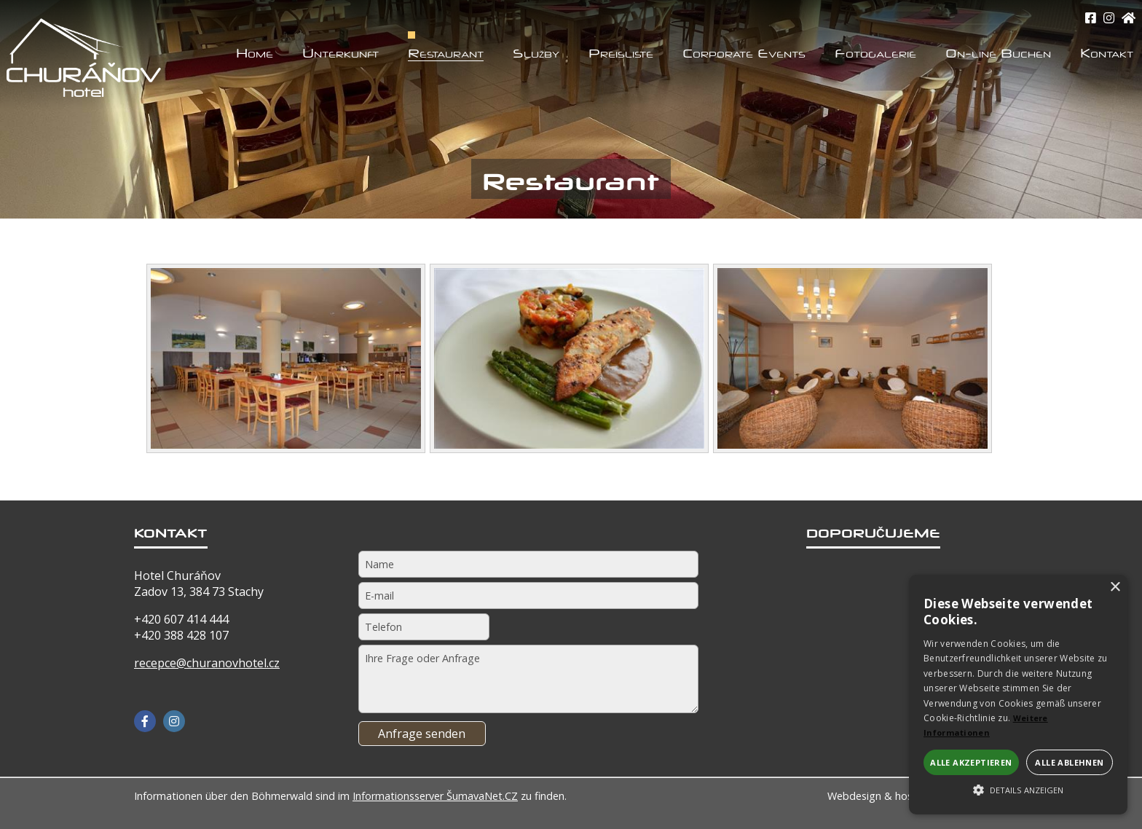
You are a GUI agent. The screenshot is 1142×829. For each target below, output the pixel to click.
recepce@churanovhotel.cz (207, 663)
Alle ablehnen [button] (1069, 762)
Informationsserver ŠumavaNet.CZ (435, 796)
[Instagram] (1109, 17)
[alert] (1018, 694)
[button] (1018, 788)
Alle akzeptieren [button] (971, 762)
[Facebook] (145, 721)
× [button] (1114, 587)
